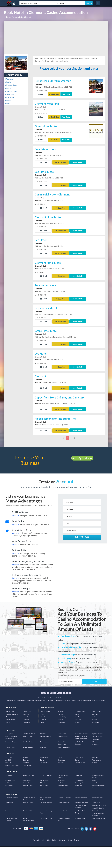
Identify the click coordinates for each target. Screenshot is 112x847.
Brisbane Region (11, 739)
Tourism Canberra (11, 795)
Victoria (43, 731)
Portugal (78, 717)
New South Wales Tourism (29, 796)
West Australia (28, 734)
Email (41, 94)
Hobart (94, 760)
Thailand (78, 720)
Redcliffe (26, 760)
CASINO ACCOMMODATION (56, 690)
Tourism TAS (27, 808)
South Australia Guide (45, 796)
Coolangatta (79, 780)
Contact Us (27, 709)
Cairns (77, 757)
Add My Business (82, 455)
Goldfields (43, 745)
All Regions (9, 731)
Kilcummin (9, 97)
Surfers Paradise (46, 773)
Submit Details (82, 534)
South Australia (63, 734)
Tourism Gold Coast (64, 795)
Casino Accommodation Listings (90, 845)
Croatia (43, 714)
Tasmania (95, 736)
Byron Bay (8, 760)
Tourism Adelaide (81, 795)
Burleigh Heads (28, 783)
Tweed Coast (10, 745)
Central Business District (98, 774)
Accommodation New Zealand (98, 812)
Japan (43, 720)
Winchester (10, 94)
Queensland (62, 731)
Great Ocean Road (64, 745)
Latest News (10, 717)
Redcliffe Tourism (98, 805)
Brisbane (95, 755)
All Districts (9, 773)
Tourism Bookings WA (46, 809)
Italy (42, 711)
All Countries (45, 709)
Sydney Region (97, 731)
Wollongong (96, 757)
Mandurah (61, 760)
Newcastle (61, 757)
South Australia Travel (80, 809)
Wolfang (9, 79)
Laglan (8, 82)
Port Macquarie (80, 760)
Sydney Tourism (63, 808)
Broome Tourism (11, 808)
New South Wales (29, 731)
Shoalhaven (96, 739)
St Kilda (8, 780)
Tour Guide (96, 800)
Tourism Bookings (46, 816)
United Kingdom (63, 714)
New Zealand (96, 709)
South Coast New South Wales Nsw (81, 735)
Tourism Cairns (28, 800)
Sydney (25, 755)
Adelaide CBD (10, 777)
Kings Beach (44, 780)
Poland (60, 717)
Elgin (7, 103)
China (69, 837)
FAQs (8, 720)
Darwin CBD (44, 777)
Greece (43, 717)
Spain (77, 711)
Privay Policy (27, 720)
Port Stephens (45, 739)
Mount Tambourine (11, 763)
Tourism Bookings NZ (64, 817)
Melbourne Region (81, 731)
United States (80, 709)
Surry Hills (78, 783)
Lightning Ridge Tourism (80, 804)
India (93, 714)
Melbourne (44, 755)
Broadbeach (27, 777)
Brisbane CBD (62, 777)
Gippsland (95, 742)
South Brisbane (63, 780)
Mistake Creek (11, 85)
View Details (66, 94)
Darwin (42, 757)
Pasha (8, 88)
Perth (60, 755)
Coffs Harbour (28, 763)
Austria (94, 717)
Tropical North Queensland (62, 740)
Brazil (77, 714)
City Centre (96, 780)
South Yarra (44, 783)
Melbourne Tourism (99, 803)
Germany (95, 711)
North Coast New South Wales (11, 735)
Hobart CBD (79, 777)
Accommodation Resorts (11, 817)
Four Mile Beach (63, 783)
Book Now (54, 94)
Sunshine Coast (97, 734)
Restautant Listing (98, 816)
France (60, 711)
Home (7, 17)
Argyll (8, 100)
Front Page (26, 714)
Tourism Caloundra (81, 800)
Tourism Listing (80, 816)
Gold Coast (79, 755)
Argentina (95, 720)
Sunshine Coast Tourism (97, 796)
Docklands (9, 783)
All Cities (8, 755)
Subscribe (26, 717)
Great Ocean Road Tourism (64, 801)
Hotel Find (95, 808)
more (72, 435)
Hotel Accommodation (28, 817)
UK (43, 837)
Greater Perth (28, 739)
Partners (9, 714)
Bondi (94, 777)
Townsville (44, 760)
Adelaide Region (28, 745)
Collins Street (27, 780)
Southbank (78, 773)
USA (48, 837)
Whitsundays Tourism (10, 801)
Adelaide (8, 757)
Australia (61, 709)
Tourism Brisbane (46, 800)
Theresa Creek (11, 91)
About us (26, 711)
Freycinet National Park (98, 784)
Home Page (10, 709)
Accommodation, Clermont (21, 17)
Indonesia (61, 720)
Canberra (26, 757)
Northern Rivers (45, 734)
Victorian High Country (80, 740)
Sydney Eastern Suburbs (63, 774)
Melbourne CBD (28, 773)
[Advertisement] (56, 37)
